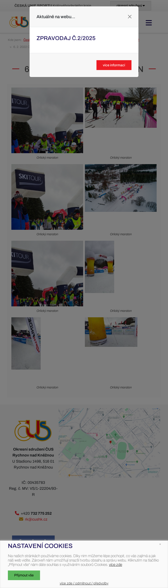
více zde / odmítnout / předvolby (84, 583)
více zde (115, 565)
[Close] (129, 16)
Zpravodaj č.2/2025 (66, 38)
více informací (114, 65)
